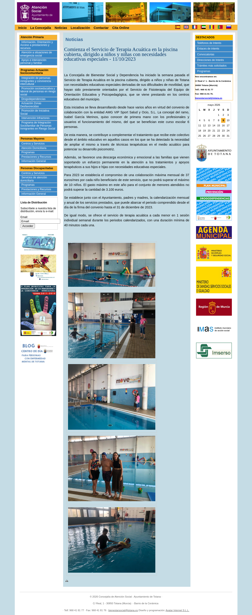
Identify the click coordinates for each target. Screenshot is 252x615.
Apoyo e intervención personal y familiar (33, 61)
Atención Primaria (32, 37)
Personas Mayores (33, 138)
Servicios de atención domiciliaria (33, 179)
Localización (80, 28)
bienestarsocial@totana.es (208, 98)
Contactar (101, 28)
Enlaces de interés (208, 48)
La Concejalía (40, 28)
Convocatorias (206, 54)
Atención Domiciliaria (34, 148)
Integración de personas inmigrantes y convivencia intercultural (35, 81)
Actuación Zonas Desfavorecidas (30, 105)
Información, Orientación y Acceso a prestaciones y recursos (36, 45)
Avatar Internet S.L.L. (177, 610)
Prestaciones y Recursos (37, 156)
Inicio (22, 28)
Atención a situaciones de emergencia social (36, 54)
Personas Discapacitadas (37, 168)
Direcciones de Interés (210, 60)
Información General (34, 161)
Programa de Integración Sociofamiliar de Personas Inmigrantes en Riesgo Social (37, 127)
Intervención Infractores (36, 118)
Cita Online (120, 28)
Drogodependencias (34, 99)
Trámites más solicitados (212, 65)
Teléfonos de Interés (209, 43)
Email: (24, 217)
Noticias (61, 28)
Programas (28, 152)
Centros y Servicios (33, 143)
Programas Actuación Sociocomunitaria (34, 72)
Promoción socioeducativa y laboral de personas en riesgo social (38, 91)
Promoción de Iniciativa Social (34, 112)
